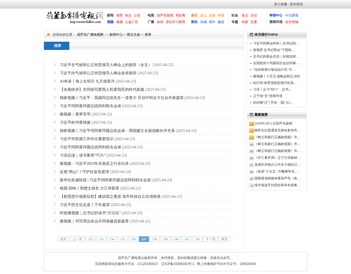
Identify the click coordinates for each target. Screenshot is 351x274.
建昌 (221, 22)
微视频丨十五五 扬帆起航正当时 (276, 76)
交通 (253, 22)
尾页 (224, 239)
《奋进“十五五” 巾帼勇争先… (276, 171)
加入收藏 (280, 4)
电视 (151, 15)
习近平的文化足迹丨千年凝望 (85, 205)
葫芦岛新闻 (165, 15)
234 (111, 239)
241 (186, 239)
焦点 (245, 15)
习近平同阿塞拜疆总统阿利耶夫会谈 (90, 106)
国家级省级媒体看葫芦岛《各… (277, 178)
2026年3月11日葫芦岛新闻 (273, 123)
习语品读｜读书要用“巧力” (82, 155)
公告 (137, 15)
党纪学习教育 (175, 22)
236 (133, 239)
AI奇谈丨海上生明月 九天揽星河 (87, 81)
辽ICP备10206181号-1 (177, 264)
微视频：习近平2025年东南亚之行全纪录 (94, 164)
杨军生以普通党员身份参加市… (277, 130)
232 (90, 239)
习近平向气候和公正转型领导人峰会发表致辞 (98, 73)
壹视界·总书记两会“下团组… (274, 50)
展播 (119, 22)
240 (176, 239)
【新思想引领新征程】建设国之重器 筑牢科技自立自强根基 (110, 196)
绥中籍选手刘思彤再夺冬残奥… (277, 185)
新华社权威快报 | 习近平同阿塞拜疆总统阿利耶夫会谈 (105, 180)
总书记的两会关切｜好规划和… (276, 56)
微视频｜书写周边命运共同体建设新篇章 (94, 221)
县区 (194, 15)
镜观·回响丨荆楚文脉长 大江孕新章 (89, 188)
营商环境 (275, 22)
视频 (110, 22)
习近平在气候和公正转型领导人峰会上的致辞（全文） (106, 65)
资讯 (194, 22)
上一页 (77, 239)
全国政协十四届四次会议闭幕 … (276, 63)
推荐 (119, 15)
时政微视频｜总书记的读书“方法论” (90, 213)
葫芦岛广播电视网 (90, 34)
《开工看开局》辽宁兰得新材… (277, 158)
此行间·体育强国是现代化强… (275, 83)
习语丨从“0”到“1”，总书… (272, 89)
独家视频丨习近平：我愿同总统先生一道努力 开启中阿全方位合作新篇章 (122, 98)
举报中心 (275, 15)
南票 (221, 15)
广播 (151, 22)
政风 (160, 22)
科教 (245, 22)
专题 (234, 22)
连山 (203, 15)
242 (197, 239)
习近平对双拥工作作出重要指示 (87, 139)
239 (165, 239)
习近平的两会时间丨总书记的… (276, 43)
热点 (128, 15)
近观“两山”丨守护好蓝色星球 (84, 172)
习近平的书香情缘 (75, 122)
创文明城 (291, 22)
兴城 (203, 22)
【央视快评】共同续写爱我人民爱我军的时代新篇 (102, 89)
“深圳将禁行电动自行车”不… (274, 70)
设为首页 (296, 4)
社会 (234, 15)
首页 (63, 239)
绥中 (212, 22)
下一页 (211, 239)
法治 (253, 15)
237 (143, 239)
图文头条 (133, 34)
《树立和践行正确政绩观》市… (277, 137)
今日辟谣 (291, 15)
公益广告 (131, 22)
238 (154, 239)
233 (101, 239)
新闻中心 (116, 34)
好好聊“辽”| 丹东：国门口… (273, 102)
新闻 (110, 15)
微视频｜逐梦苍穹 (75, 114)
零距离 (180, 15)
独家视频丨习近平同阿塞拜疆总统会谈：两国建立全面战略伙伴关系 (117, 131)
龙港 (212, 15)
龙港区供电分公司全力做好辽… (277, 164)
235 (122, 239)
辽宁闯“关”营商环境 (267, 96)
